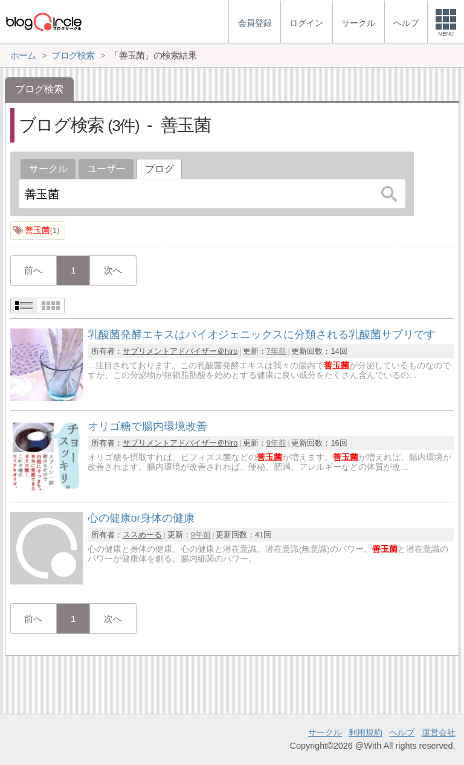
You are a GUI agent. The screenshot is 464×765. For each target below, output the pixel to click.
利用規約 (365, 732)
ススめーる (142, 534)
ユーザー (106, 169)
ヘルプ (401, 732)
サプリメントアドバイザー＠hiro (180, 351)
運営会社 (439, 732)
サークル (48, 169)
